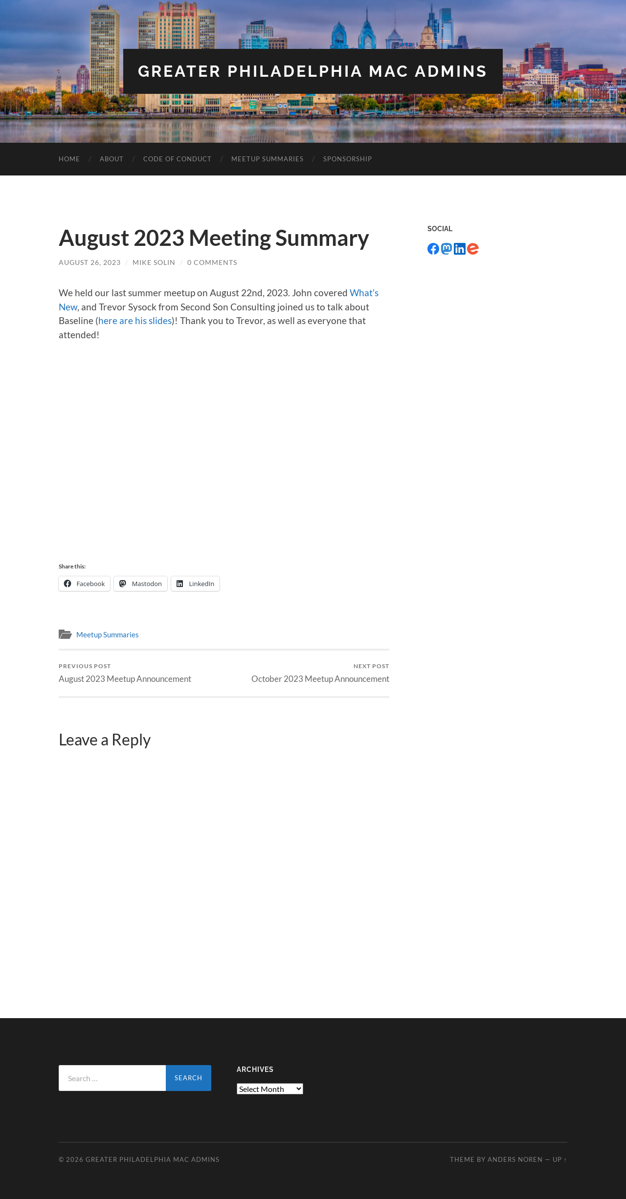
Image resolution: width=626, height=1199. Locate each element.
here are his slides (135, 320)
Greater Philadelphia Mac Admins (313, 71)
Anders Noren (515, 1159)
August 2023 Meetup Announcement (125, 672)
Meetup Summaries (267, 159)
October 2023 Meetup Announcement (320, 672)
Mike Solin (154, 262)
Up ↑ (560, 1159)
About (112, 159)
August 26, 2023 (90, 262)
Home (69, 159)
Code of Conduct (177, 159)
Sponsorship (347, 159)
